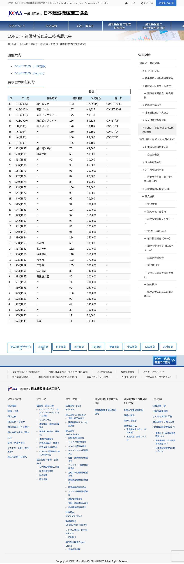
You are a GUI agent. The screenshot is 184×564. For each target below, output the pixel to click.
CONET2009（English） (30, 73)
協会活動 (144, 54)
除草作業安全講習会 (155, 120)
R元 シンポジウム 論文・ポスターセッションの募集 (49, 412)
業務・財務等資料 (16, 442)
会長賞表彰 (153, 154)
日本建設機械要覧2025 (164, 426)
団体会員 (12, 416)
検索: (110, 91)
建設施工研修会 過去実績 (158, 95)
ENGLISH (147, 3)
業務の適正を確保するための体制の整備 (68, 371)
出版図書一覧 (159, 405)
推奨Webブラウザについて (159, 376)
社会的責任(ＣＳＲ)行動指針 (26, 371)
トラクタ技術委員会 (77, 441)
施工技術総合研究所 (17, 456)
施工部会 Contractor (76, 414)
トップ (130, 3)
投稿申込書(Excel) (156, 231)
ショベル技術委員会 (77, 446)
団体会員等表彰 (153, 162)
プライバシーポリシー (154, 371)
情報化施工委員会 (76, 418)
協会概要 (12, 405)
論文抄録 (152, 284)
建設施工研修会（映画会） (159, 85)
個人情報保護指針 (20, 376)
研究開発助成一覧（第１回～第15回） (158, 179)
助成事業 (43, 475)
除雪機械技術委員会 (77, 487)
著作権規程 (153, 265)
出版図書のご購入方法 (163, 421)
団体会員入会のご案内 (18, 426)
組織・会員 (13, 410)
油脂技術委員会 (75, 498)
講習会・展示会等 (149, 63)
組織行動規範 (127, 371)
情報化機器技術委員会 (78, 503)
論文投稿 (149, 196)
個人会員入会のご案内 (18, 432)
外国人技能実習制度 (133, 409)
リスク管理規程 (104, 371)
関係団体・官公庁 (16, 421)
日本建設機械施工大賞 (156, 147)
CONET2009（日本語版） (31, 66)
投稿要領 (152, 204)
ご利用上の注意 (129, 376)
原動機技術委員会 (76, 437)
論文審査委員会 (155, 257)
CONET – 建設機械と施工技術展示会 (157, 129)
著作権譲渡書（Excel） (159, 238)
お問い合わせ (166, 3)
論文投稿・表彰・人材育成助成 (157, 139)
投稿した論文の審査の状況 (158, 274)
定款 (10, 437)
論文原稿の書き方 (156, 211)
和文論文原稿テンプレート (158, 221)
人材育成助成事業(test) (157, 189)
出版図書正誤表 (160, 411)
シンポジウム (152, 70)
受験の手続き (130, 420)
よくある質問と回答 (162, 416)
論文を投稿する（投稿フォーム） (158, 248)
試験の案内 (129, 415)
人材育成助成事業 (154, 169)
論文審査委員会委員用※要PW (158, 294)
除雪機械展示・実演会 (158, 112)
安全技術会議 (74, 549)
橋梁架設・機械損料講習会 (159, 78)
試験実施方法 (130, 425)
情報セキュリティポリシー (99, 376)
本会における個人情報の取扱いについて (58, 376)
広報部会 (72, 536)
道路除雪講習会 (153, 105)
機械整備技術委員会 (77, 507)
